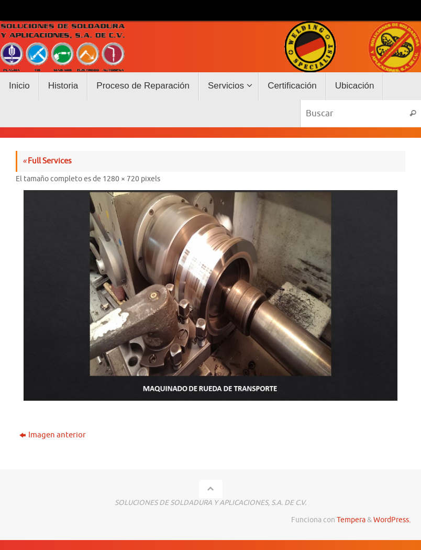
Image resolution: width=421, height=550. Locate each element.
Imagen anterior (52, 435)
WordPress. (392, 519)
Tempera (351, 519)
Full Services (47, 161)
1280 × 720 (121, 178)
